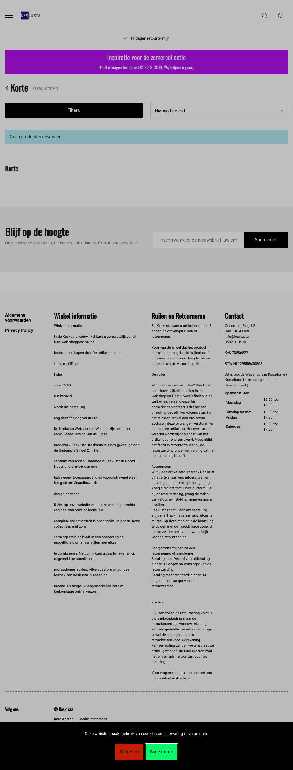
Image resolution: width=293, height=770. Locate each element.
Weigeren (129, 751)
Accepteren (161, 751)
